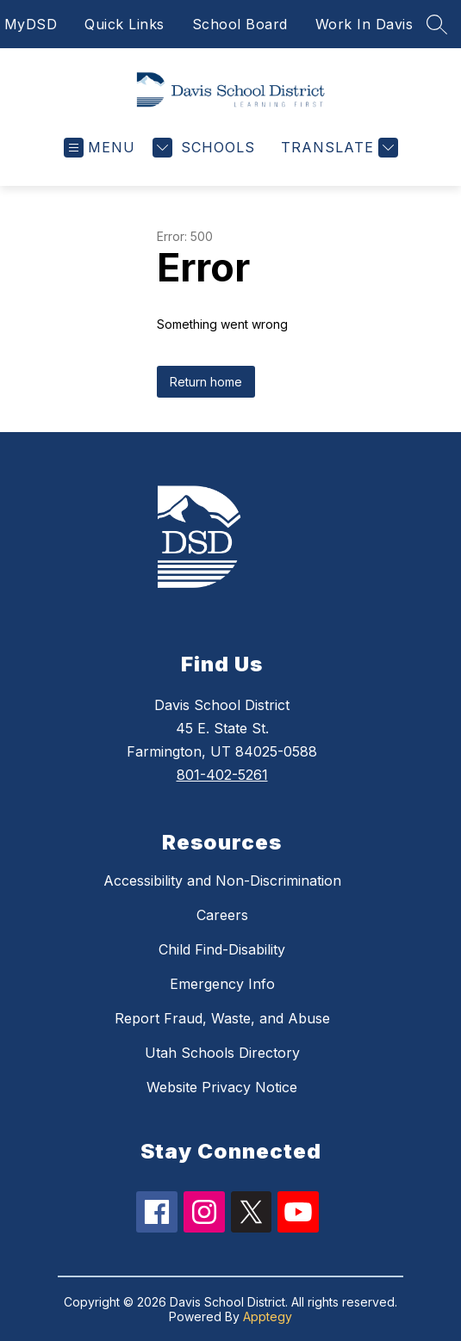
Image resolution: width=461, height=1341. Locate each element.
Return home (206, 381)
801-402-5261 (222, 774)
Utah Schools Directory (222, 1052)
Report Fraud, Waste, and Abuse (222, 1018)
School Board (240, 24)
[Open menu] (99, 147)
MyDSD (31, 24)
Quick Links (124, 24)
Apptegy (267, 1316)
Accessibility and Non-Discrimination (222, 880)
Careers (222, 915)
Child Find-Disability (222, 949)
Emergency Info (222, 983)
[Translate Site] (337, 147)
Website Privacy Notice (221, 1087)
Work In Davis (364, 24)
